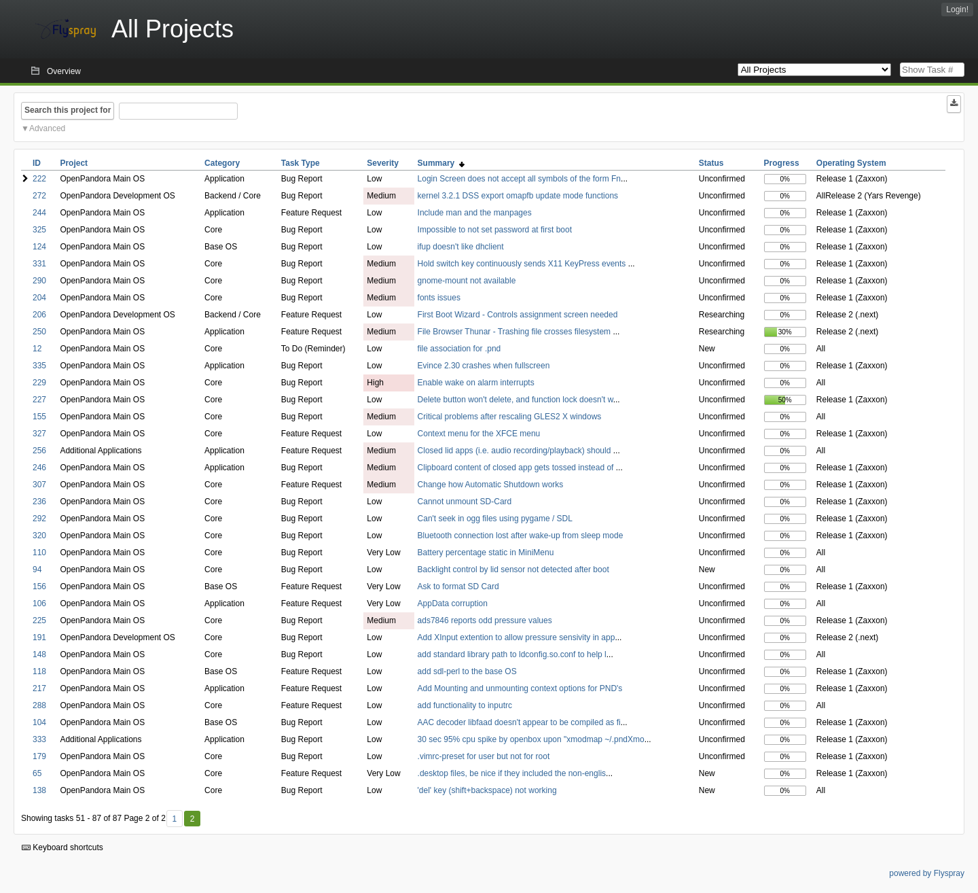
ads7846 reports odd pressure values (485, 620)
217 (39, 688)
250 (39, 331)
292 (39, 518)
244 (39, 212)
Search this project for (67, 110)
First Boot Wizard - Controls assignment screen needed (518, 314)
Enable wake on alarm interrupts (476, 382)
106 (39, 603)
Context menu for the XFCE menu (479, 433)
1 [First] (174, 819)
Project (74, 163)
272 (39, 195)
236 (39, 501)
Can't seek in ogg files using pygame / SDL (495, 518)
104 (39, 722)
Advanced (47, 128)
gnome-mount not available (467, 280)
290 (39, 280)
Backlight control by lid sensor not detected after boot (513, 569)
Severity (383, 163)
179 (39, 756)
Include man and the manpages (475, 212)
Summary (441, 163)
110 (39, 552)
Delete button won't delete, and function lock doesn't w (515, 399)
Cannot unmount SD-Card (465, 501)
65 (37, 773)
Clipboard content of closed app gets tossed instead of (517, 467)
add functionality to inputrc (465, 705)
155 (39, 416)
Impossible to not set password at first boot (495, 229)
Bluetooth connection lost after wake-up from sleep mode (520, 535)
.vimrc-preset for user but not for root (484, 756)
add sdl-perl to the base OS (467, 671)
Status (711, 163)
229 (39, 382)
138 (39, 790)
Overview (64, 71)
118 (39, 671)
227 (39, 399)
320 (39, 535)
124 (39, 246)
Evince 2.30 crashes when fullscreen (484, 365)
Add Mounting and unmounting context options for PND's (520, 688)
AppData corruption (453, 603)
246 (39, 467)
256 (39, 450)
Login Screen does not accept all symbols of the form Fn (519, 178)
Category (222, 163)
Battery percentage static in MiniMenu (486, 552)
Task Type (300, 163)
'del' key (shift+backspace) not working (487, 790)
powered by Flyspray (926, 873)
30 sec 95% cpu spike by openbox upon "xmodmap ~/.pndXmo (531, 739)
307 (39, 484)
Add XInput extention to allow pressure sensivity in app (516, 637)
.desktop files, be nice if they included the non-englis (512, 773)
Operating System (851, 163)
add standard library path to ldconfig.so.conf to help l (512, 654)
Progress (781, 163)
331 (39, 263)
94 (37, 569)
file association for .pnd (459, 348)
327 (39, 433)
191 (39, 637)
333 (39, 739)
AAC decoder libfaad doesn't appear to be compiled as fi (519, 722)
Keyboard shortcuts (62, 847)
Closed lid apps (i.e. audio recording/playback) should (515, 450)
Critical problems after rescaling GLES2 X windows (510, 416)
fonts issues (439, 297)
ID (37, 163)
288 (39, 705)
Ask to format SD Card (458, 586)
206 (39, 314)
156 (39, 586)
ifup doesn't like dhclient (461, 246)
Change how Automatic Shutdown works (491, 484)
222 (39, 178)
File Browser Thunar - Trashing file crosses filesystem (515, 331)
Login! (957, 9)
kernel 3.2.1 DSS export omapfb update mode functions (518, 195)
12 (37, 348)
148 (39, 654)
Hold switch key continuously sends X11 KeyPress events (523, 263)
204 (39, 297)
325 (39, 229)
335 (39, 365)
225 (39, 620)
